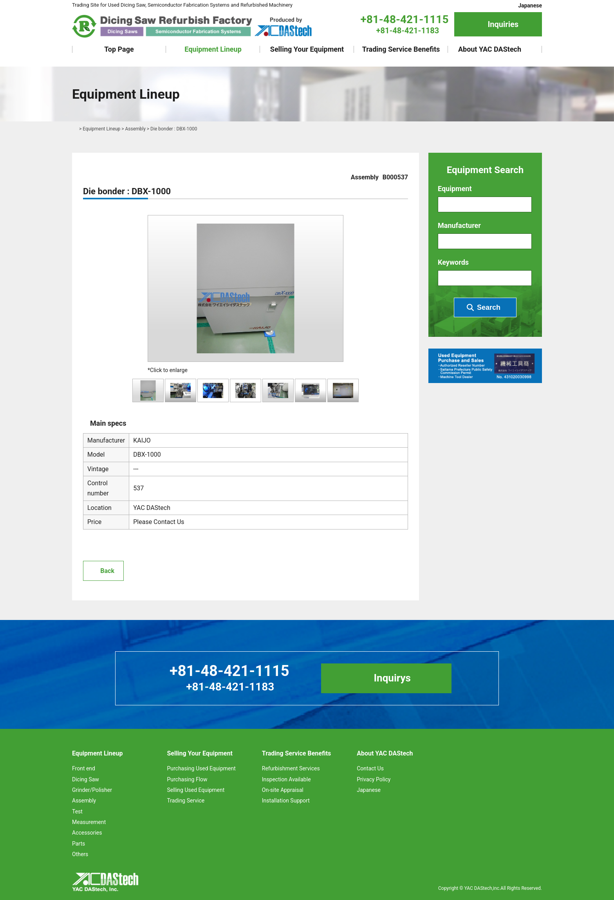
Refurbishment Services (291, 768)
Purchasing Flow (187, 779)
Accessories (87, 833)
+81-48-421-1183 (407, 30)
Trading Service (185, 800)
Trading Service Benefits (401, 49)
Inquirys (392, 678)
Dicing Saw (85, 779)
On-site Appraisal (282, 790)
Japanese (530, 5)
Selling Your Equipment (307, 49)
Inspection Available (286, 779)
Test (77, 811)
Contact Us (370, 768)
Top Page (119, 49)
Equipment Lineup (213, 49)
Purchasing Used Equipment (201, 768)
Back (107, 571)
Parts (78, 843)
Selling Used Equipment (195, 790)
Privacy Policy (373, 779)
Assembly (135, 129)
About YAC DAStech (489, 49)
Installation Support (286, 800)
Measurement (89, 822)
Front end (83, 768)
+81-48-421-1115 (404, 19)
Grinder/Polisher (92, 790)
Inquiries (503, 24)
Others (80, 854)
